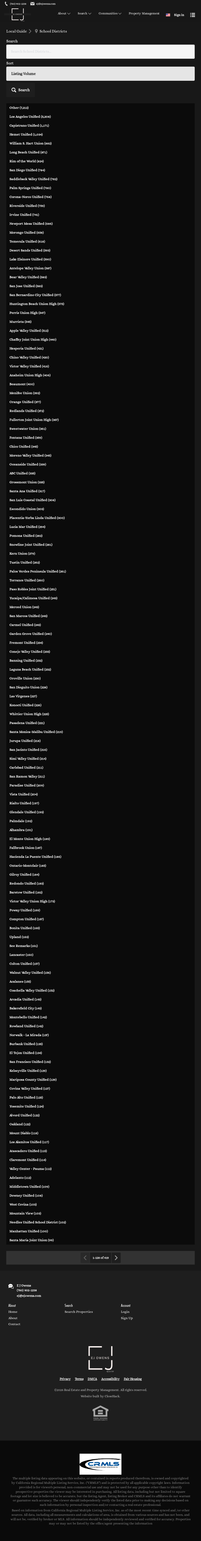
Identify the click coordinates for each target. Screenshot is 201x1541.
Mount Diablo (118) (23, 1095)
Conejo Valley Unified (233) (29, 613)
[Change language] (168, 15)
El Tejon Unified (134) (25, 1014)
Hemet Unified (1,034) (26, 96)
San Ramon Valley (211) (27, 738)
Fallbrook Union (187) (25, 809)
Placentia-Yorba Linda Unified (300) (37, 479)
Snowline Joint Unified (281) (30, 506)
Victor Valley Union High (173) (32, 863)
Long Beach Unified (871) (28, 114)
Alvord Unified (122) (24, 1077)
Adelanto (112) (20, 1139)
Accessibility (110, 1340)
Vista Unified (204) (23, 756)
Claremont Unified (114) (27, 1121)
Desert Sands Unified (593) (29, 212)
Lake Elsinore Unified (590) (30, 221)
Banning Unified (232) (25, 622)
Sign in (179, 15)
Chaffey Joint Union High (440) (32, 301)
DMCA (92, 1340)
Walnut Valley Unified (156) (30, 934)
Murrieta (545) (20, 283)
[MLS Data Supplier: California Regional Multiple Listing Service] (100, 1426)
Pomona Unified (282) (25, 497)
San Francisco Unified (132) (30, 1023)
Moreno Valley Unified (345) (30, 417)
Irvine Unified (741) (24, 176)
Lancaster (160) (21, 916)
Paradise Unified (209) (26, 747)
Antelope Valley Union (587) (30, 230)
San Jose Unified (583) (26, 248)
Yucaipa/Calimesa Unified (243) (33, 560)
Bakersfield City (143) (25, 970)
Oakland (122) (19, 1086)
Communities (108, 13)
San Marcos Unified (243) (28, 578)
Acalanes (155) (20, 943)
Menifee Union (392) (24, 355)
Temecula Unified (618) (27, 203)
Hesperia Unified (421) (26, 310)
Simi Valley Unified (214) (27, 720)
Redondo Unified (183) (26, 845)
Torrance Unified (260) (26, 542)
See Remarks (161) (23, 907)
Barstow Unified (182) (25, 854)
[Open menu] (192, 15)
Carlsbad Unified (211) (26, 729)
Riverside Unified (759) (27, 167)
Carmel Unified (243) (25, 586)
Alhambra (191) (20, 792)
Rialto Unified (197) (24, 765)
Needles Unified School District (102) (37, 1184)
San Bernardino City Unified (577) (35, 257)
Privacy (65, 1340)
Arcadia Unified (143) (25, 961)
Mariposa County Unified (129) (33, 1041)
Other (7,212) (19, 69)
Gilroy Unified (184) (24, 836)
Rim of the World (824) (26, 123)
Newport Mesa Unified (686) (31, 185)
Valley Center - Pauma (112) (30, 1130)
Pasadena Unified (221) (26, 685)
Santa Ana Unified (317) (27, 453)
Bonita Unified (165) (24, 890)
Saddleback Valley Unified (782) (33, 141)
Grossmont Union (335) (26, 444)
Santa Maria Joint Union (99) (31, 1202)
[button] (180, 46)
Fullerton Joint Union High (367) (34, 381)
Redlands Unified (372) (26, 372)
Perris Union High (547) (27, 274)
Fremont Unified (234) (26, 604)
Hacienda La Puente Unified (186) (35, 818)
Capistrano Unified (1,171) (29, 87)
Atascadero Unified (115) (28, 1113)
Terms (79, 1340)
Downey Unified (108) (26, 1157)
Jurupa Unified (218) (25, 702)
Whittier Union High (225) (29, 676)
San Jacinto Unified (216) (28, 711)
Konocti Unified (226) (25, 667)
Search (82, 13)
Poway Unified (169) (24, 872)
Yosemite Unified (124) (26, 1068)
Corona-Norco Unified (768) (30, 158)
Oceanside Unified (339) (27, 426)
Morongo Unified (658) (26, 194)
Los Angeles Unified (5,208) (30, 78)
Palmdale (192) (20, 783)
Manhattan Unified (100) (28, 1193)
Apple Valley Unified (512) (28, 292)
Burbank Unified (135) (26, 1006)
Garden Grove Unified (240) (30, 595)
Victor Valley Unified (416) (29, 328)
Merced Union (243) (24, 569)
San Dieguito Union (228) (28, 649)
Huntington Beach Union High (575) (36, 265)
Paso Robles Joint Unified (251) (32, 551)
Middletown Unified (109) (29, 1148)
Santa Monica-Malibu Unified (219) (36, 693)
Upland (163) (19, 899)
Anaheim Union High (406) (30, 337)
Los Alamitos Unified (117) (29, 1104)
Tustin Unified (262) (24, 524)
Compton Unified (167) (26, 881)
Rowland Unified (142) (26, 988)
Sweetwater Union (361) (27, 390)
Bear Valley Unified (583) (28, 239)
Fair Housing (133, 1340)
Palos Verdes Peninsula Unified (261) (37, 533)
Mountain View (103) (25, 1175)
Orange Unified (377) (25, 364)
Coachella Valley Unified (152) (31, 952)
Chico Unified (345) (23, 408)
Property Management (144, 13)
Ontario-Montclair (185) (27, 827)
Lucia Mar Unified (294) (27, 488)
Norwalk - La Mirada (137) (29, 997)
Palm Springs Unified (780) (30, 150)
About (62, 13)
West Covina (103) (23, 1166)
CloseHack (112, 1358)
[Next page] (116, 1219)
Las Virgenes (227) (23, 658)
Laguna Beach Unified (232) (30, 631)
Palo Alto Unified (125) (26, 1059)
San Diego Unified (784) (27, 132)
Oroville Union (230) (25, 640)
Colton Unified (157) (24, 925)
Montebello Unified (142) (28, 979)
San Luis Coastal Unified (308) (32, 462)
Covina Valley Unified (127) (29, 1050)
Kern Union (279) (22, 515)
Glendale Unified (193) (26, 774)
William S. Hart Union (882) (30, 105)
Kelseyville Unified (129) (28, 1032)
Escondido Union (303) (26, 471)
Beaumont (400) (21, 346)
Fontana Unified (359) (25, 399)
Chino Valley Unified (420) (29, 319)
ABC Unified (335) (22, 435)
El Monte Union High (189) (29, 800)
